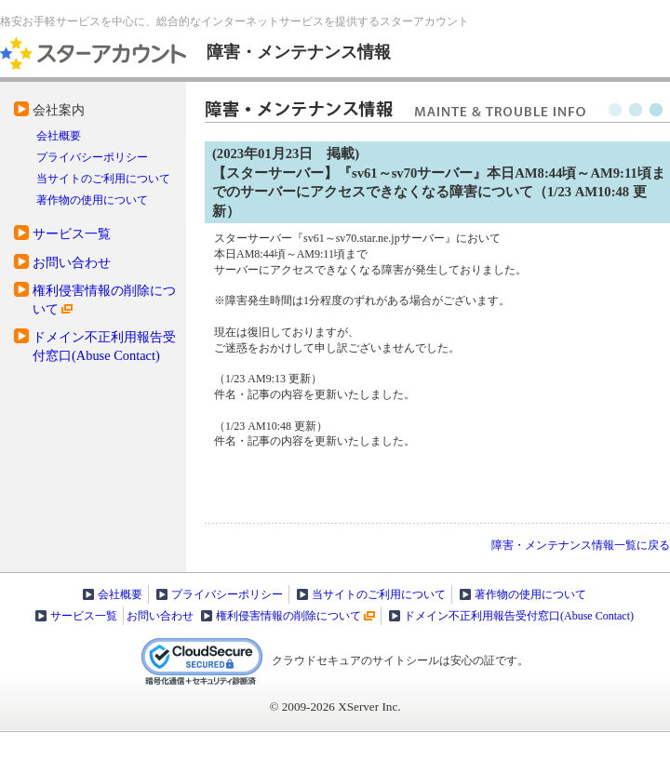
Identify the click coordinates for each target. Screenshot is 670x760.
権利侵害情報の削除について (288, 615)
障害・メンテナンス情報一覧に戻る (580, 545)
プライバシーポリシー (92, 157)
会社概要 (58, 135)
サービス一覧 (72, 233)
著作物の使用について (92, 200)
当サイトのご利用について (103, 178)
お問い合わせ (72, 262)
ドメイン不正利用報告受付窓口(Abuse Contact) (519, 615)
